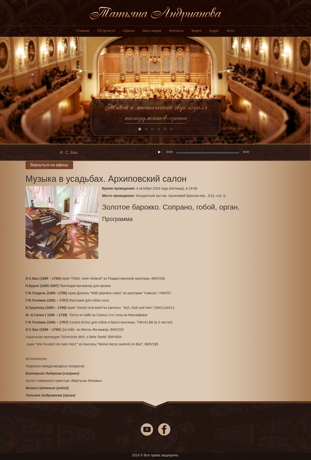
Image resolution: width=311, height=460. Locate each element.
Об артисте (106, 31)
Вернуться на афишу (49, 165)
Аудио (214, 31)
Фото (230, 31)
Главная (83, 31)
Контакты (176, 31)
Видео (196, 31)
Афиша (129, 31)
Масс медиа (151, 31)
